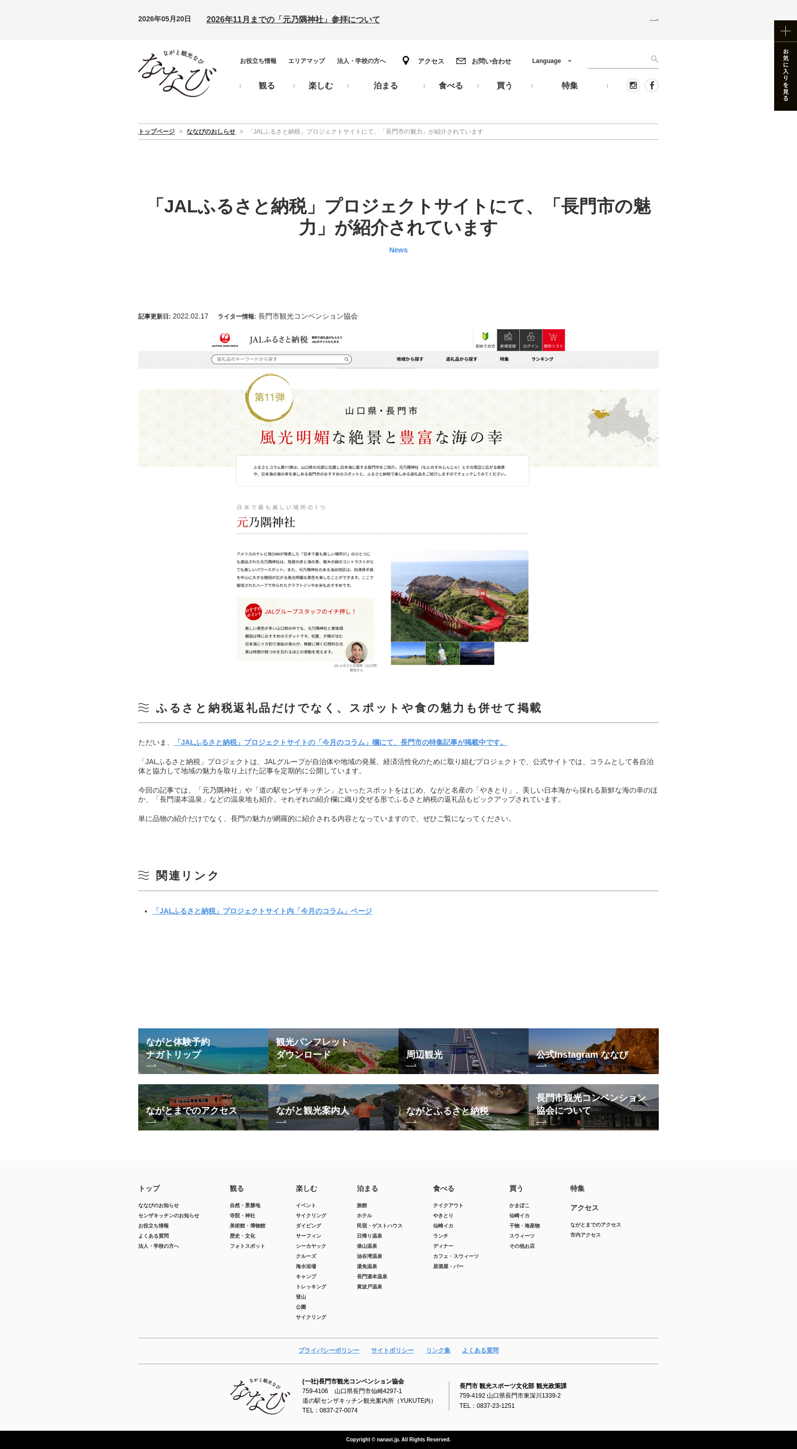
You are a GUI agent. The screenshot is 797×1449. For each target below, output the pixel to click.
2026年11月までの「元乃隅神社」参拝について (293, 19)
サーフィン (308, 1236)
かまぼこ (519, 1205)
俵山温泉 (367, 1246)
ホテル (364, 1215)
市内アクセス (585, 1235)
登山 (301, 1297)
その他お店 (522, 1246)
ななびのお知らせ (158, 1205)
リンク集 (438, 1350)
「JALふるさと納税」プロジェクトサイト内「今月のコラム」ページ (262, 911)
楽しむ (306, 1188)
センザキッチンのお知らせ (168, 1215)
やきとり (443, 1215)
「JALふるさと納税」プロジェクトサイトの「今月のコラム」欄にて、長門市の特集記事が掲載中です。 (340, 742)
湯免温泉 (367, 1266)
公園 (301, 1307)
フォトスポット (247, 1246)
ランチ (440, 1236)
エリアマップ (306, 61)
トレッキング (311, 1286)
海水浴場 (306, 1266)
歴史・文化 (242, 1236)
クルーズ (306, 1256)
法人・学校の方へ (361, 61)
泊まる (367, 1188)
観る (237, 1188)
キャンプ (306, 1276)
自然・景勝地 (245, 1205)
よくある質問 (153, 1236)
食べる (443, 1188)
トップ (149, 1188)
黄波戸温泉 (369, 1286)
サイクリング (311, 1215)
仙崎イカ (443, 1225)
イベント (306, 1205)
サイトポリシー (392, 1350)
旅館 (362, 1205)
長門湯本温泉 (372, 1276)
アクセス (431, 61)
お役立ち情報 (258, 61)
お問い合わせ (491, 61)
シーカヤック (311, 1246)
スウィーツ (522, 1236)
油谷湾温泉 (369, 1256)
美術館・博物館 (247, 1225)
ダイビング (308, 1225)
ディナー (443, 1246)
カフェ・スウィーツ (456, 1256)
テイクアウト (448, 1205)
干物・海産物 (524, 1225)
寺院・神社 (242, 1215)
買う (516, 1188)
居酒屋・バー (448, 1266)
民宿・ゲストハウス (380, 1225)
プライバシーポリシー (328, 1350)
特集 (577, 1188)
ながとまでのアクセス (595, 1224)
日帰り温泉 (369, 1236)
